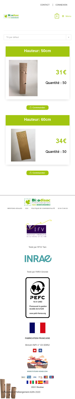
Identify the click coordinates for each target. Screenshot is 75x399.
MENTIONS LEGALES (14, 208)
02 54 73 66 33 (63, 208)
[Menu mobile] (65, 16)
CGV (26, 208)
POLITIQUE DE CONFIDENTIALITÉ (43, 208)
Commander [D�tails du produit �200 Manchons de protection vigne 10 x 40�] (37, 107)
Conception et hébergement (18, 392)
